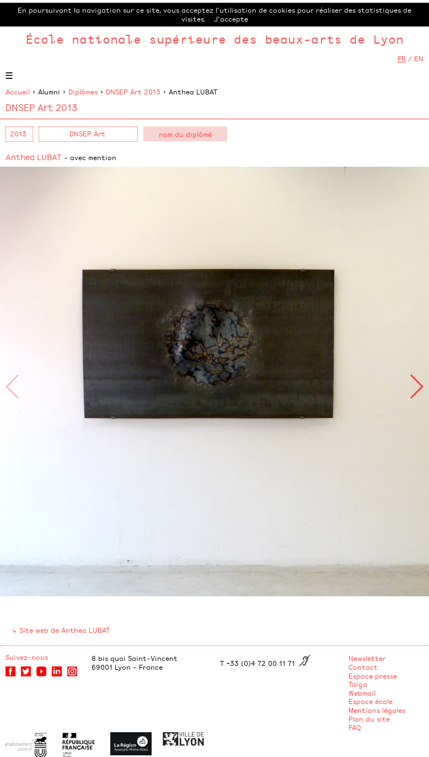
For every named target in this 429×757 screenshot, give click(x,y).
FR (402, 58)
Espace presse (372, 676)
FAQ (354, 727)
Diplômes (83, 92)
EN (418, 58)
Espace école (370, 701)
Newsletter (367, 658)
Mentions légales (376, 710)
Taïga (357, 684)
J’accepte (231, 19)
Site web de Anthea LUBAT (64, 630)
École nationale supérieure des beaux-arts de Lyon (214, 38)
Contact (363, 667)
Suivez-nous (27, 657)
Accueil (18, 92)
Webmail (362, 693)
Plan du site (369, 719)
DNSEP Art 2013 (133, 92)
